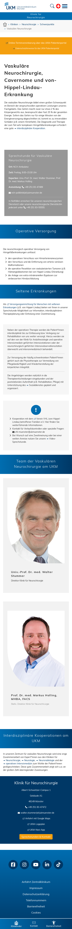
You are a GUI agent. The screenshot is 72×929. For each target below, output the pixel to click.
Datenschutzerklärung (36, 894)
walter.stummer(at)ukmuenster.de (37, 813)
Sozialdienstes (36, 385)
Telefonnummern (36, 900)
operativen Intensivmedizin (19, 764)
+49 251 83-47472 (37, 807)
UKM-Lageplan (37, 824)
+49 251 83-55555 (35, 208)
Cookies (36, 913)
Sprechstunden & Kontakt (36, 837)
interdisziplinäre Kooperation (31, 128)
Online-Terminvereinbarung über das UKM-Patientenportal (37, 43)
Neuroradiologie (46, 760)
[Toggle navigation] (64, 6)
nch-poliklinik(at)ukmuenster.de (26, 193)
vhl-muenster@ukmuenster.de (30, 432)
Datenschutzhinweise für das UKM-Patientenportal (37, 49)
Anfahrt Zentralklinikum (36, 882)
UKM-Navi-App (37, 830)
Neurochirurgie (13, 760)
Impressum (36, 888)
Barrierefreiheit (36, 906)
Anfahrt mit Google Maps (37, 819)
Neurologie (29, 760)
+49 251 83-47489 (34, 187)
